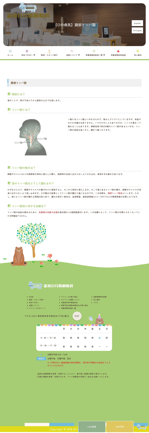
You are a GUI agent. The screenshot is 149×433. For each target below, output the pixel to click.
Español (137, 23)
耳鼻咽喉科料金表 (100, 297)
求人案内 (96, 299)
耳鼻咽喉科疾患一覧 (68, 308)
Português (137, 30)
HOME (31, 297)
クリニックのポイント (37, 308)
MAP (77, 316)
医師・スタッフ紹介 (36, 299)
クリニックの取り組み (69, 297)
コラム (95, 302)
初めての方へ (34, 302)
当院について (34, 305)
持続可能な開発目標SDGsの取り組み (74, 305)
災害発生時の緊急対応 (69, 302)
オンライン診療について (70, 299)
